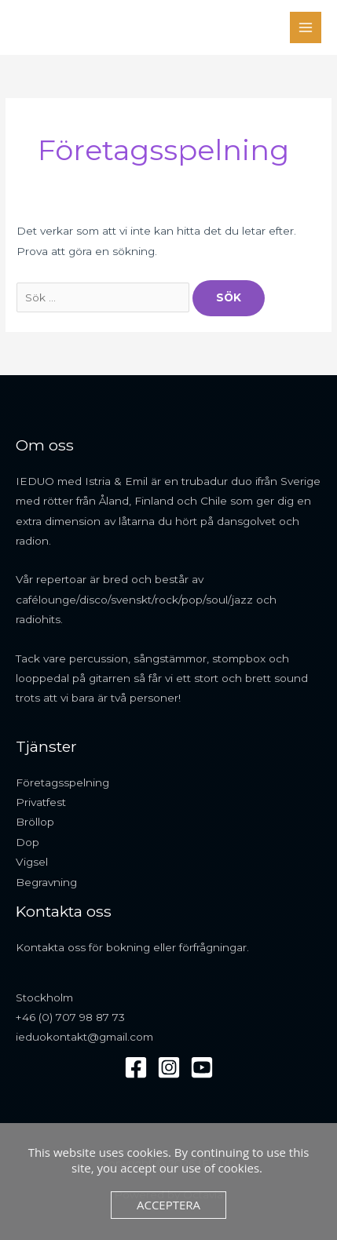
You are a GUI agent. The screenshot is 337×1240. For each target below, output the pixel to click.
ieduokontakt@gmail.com (84, 1036)
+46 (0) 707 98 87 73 (70, 1017)
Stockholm (44, 997)
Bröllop (35, 821)
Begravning (46, 882)
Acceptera (168, 1205)
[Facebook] (136, 1067)
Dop (27, 842)
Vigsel (32, 861)
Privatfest (41, 802)
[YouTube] (202, 1067)
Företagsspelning (62, 782)
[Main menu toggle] (306, 28)
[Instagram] (169, 1067)
